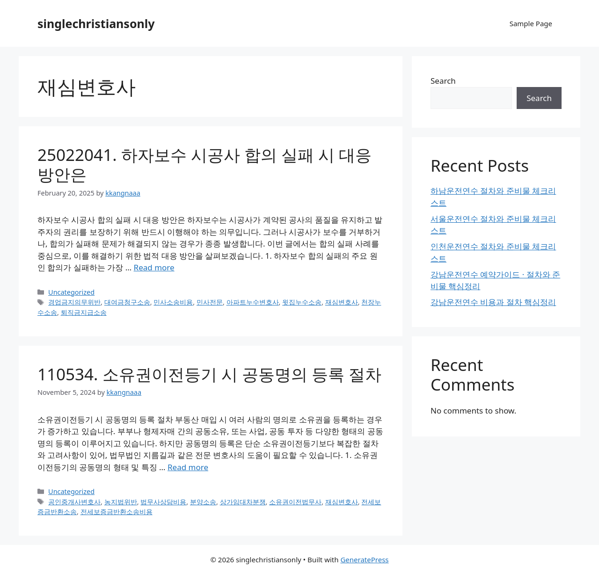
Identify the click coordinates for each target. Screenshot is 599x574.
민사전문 (210, 302)
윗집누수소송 (301, 302)
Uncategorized (71, 292)
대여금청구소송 (127, 302)
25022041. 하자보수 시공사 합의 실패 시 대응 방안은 (204, 164)
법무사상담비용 (163, 501)
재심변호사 (341, 302)
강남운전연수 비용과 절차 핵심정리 (493, 302)
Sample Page (531, 23)
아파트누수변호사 (252, 302)
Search (443, 80)
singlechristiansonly (96, 23)
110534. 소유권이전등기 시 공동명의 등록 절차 (209, 374)
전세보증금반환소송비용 (116, 511)
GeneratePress (364, 559)
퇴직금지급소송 (84, 312)
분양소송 (203, 501)
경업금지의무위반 (74, 302)
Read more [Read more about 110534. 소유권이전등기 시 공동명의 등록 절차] (188, 467)
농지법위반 (120, 501)
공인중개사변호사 (74, 501)
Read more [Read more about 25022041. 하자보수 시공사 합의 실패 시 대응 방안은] (154, 267)
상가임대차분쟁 (243, 501)
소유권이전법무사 (295, 501)
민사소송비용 (173, 302)
